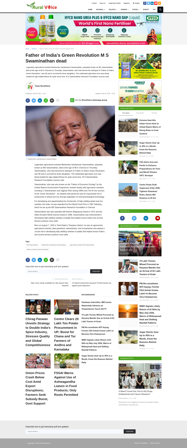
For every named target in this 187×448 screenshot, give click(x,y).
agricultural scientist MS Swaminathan (82, 245)
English (137, 3)
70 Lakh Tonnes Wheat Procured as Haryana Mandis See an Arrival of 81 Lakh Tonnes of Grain (98, 318)
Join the (88, 100)
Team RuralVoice (42, 86)
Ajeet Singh (143, 178)
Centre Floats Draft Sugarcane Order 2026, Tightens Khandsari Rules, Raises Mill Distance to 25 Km (149, 191)
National (34, 48)
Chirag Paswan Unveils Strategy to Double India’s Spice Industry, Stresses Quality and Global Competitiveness (38, 332)
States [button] (135, 9)
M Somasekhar (123, 398)
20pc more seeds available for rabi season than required (49, 284)
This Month (140, 113)
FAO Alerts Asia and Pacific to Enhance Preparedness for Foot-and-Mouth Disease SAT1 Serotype (149, 168)
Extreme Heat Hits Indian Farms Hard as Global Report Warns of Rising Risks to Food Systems (150, 127)
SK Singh (142, 156)
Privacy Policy (155, 443)
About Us (102, 3)
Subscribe (96, 271)
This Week (125, 113)
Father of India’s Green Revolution (38, 249)
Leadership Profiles (114, 3)
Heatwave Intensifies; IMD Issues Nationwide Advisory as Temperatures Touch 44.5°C (97, 305)
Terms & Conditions (141, 443)
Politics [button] (113, 9)
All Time (154, 113)
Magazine (127, 3)
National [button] (100, 9)
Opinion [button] (124, 9)
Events (146, 9)
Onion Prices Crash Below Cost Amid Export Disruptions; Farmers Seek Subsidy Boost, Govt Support (37, 388)
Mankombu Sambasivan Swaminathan (54, 245)
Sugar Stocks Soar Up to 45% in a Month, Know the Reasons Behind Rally (97, 359)
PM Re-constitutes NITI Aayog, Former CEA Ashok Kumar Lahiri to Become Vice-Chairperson (98, 330)
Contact (94, 3)
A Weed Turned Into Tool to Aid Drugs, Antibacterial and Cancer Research (136, 392)
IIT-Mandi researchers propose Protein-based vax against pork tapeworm (91, 284)
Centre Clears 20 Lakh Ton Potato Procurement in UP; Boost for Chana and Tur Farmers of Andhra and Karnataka (66, 334)
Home (90, 9)
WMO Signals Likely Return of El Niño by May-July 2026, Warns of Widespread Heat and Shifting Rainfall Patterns (150, 314)
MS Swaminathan (32, 245)
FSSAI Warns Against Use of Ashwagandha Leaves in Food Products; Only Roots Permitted (66, 383)
